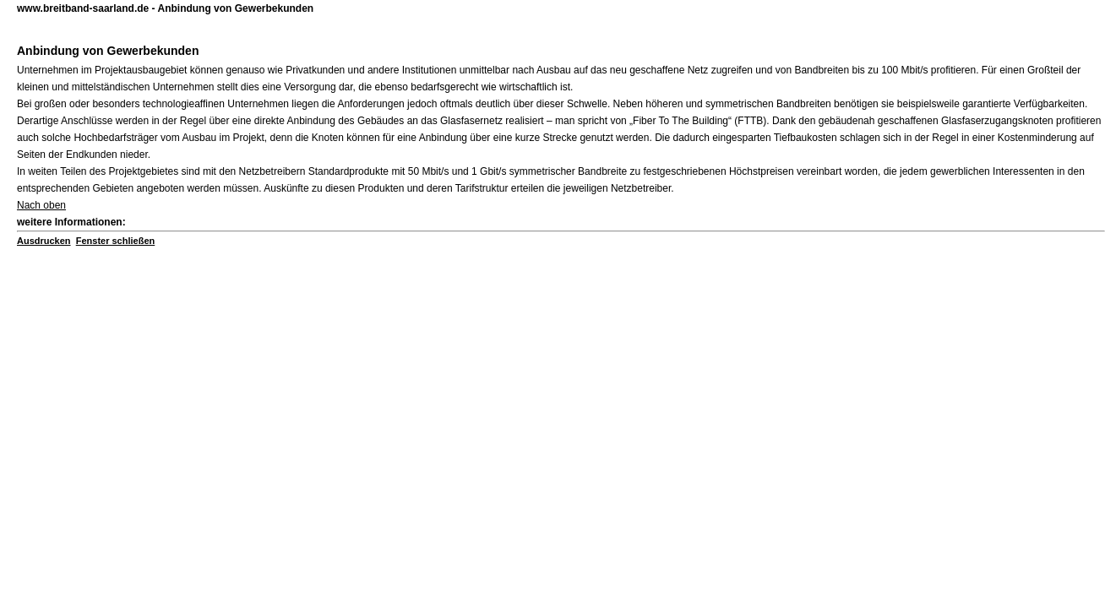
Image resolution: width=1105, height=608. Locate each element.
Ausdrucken (44, 241)
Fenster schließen (115, 241)
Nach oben (41, 205)
